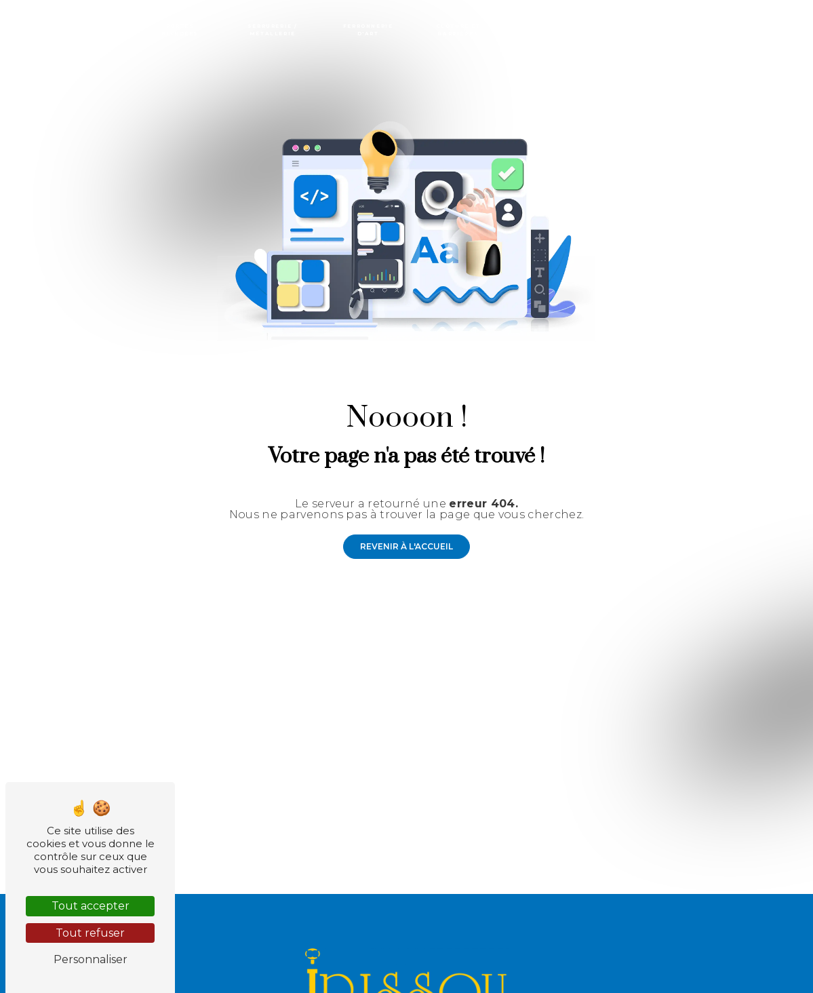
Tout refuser (90, 933)
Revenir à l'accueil (406, 546)
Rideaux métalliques (554, 30)
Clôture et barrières (458, 30)
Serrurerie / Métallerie (272, 30)
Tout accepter (91, 905)
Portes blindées (180, 30)
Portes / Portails (100, 30)
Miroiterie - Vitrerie (704, 30)
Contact (774, 30)
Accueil (37, 30)
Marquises (630, 30)
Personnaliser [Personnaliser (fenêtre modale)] (90, 959)
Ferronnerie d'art (368, 30)
